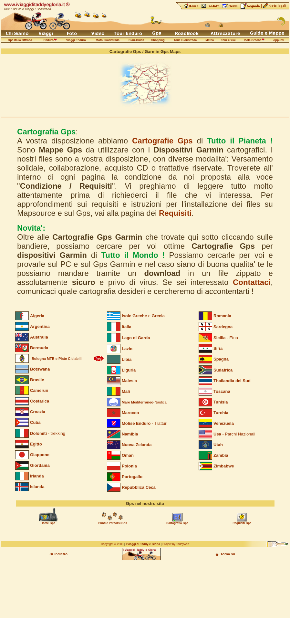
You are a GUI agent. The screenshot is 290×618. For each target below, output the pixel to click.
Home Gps (48, 523)
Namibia (130, 434)
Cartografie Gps (162, 140)
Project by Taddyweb (175, 544)
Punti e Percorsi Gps (112, 523)
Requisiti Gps (242, 523)
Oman (128, 455)
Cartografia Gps (177, 523)
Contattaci (252, 282)
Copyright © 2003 (112, 544)
